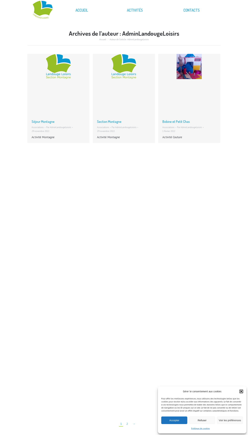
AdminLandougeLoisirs (150, 33)
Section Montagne (109, 121)
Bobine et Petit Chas (176, 121)
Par (58, 127)
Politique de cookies (200, 428)
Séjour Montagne (43, 121)
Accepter (174, 420)
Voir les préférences (230, 420)
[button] (241, 391)
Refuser (202, 420)
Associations (38, 127)
